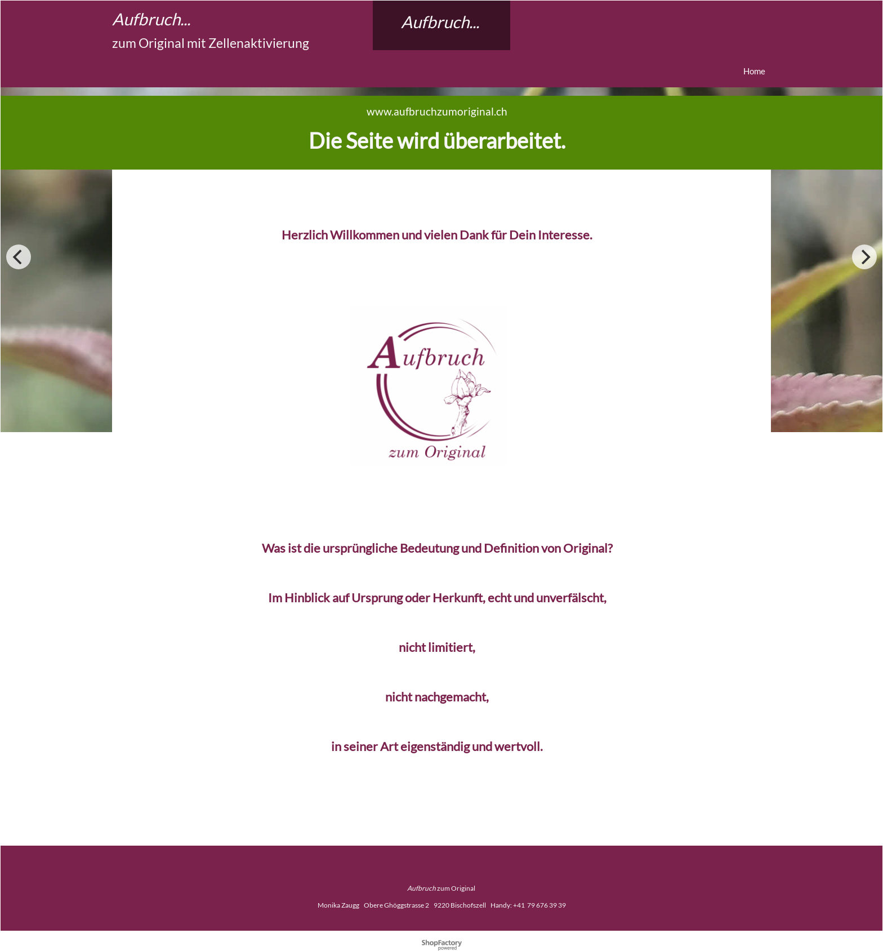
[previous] (18, 257)
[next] (864, 257)
